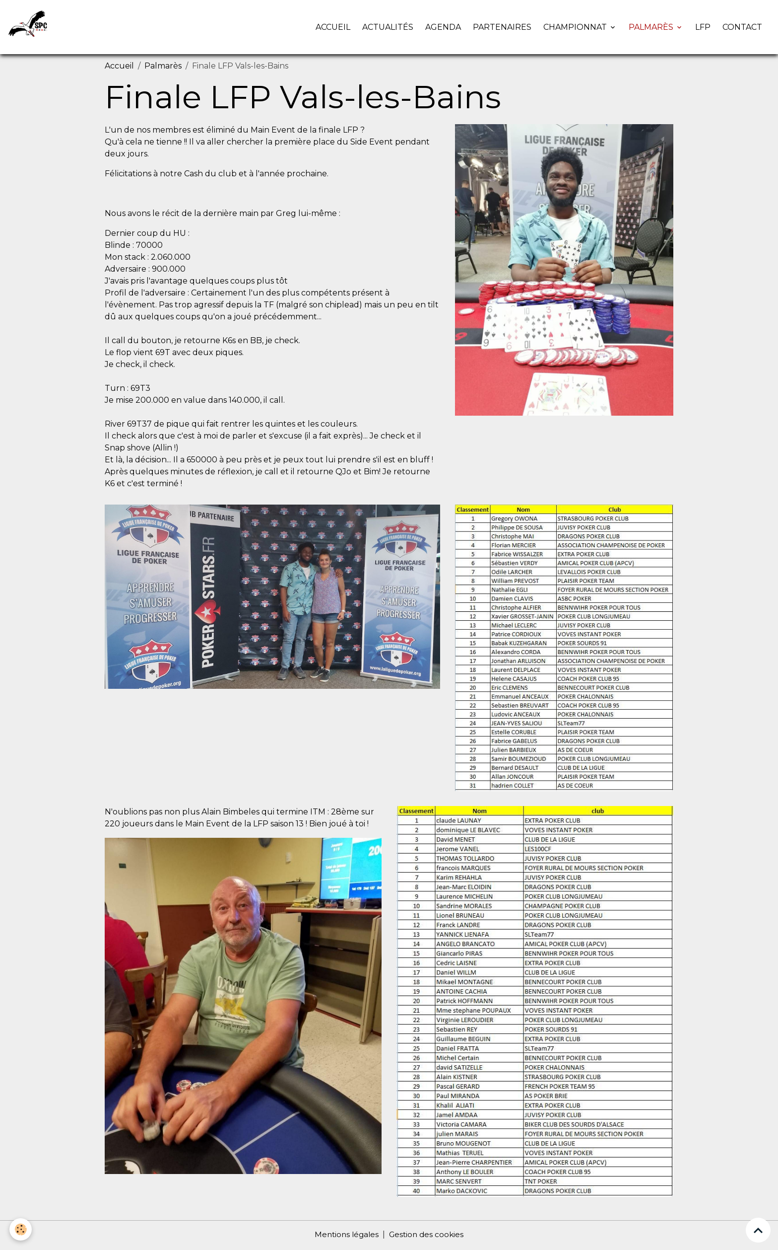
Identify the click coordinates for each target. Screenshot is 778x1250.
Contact (742, 27)
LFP (703, 27)
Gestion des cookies (427, 1236)
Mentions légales (345, 1236)
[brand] (31, 28)
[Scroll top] (758, 1230)
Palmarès (652, 27)
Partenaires (502, 27)
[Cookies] (21, 1229)
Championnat (576, 27)
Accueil (333, 27)
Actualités (387, 27)
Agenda (443, 27)
